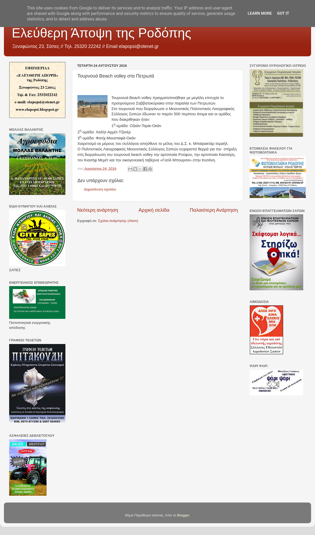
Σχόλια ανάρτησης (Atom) (118, 221)
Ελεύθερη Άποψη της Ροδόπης (101, 33)
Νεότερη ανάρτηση (97, 210)
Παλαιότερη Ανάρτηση (214, 210)
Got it (283, 13)
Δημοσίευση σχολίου (100, 189)
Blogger (183, 515)
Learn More (260, 13)
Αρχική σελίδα (154, 210)
